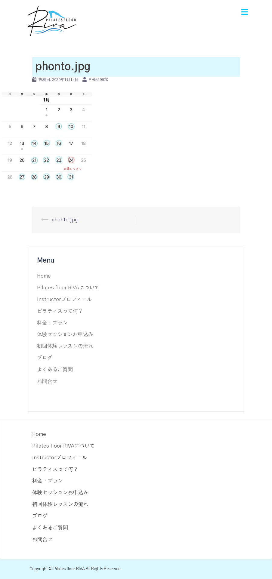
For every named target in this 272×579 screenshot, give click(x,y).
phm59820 (98, 80)
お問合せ (47, 381)
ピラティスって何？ (60, 311)
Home (44, 276)
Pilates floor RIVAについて (68, 287)
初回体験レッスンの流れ (65, 346)
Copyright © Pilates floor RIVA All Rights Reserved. (75, 569)
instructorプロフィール (64, 299)
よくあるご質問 (55, 369)
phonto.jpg (64, 219)
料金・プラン (52, 322)
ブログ (44, 357)
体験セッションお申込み (65, 334)
